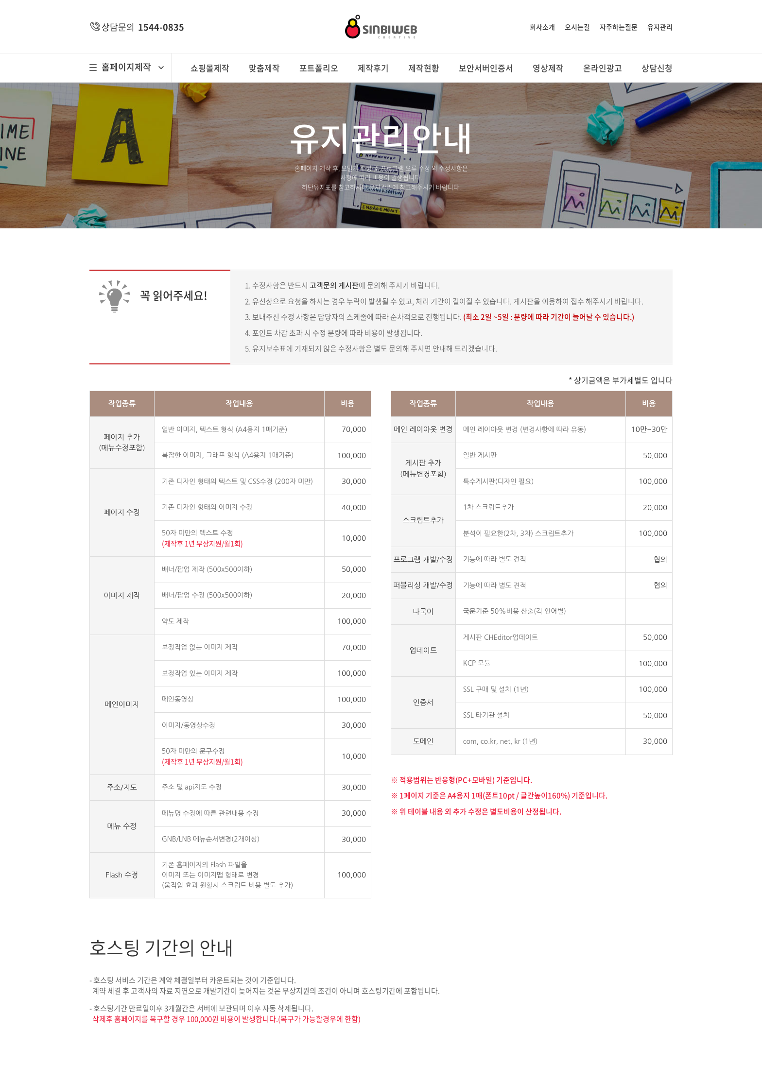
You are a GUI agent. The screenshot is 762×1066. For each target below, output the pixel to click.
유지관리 (660, 27)
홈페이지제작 (126, 67)
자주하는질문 (619, 27)
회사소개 (542, 27)
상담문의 (143, 27)
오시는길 (577, 27)
